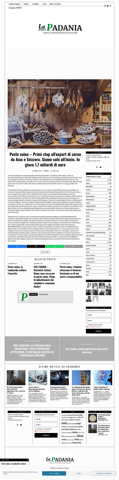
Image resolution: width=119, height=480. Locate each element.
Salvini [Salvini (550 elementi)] (80, 436)
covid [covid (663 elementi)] (64, 423)
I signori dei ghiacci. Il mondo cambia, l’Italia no (102, 388)
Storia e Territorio (90, 255)
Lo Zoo (87, 222)
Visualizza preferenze (104, 473)
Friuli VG (88, 203)
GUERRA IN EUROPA (91, 206)
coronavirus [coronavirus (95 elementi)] (77, 420)
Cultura (88, 183)
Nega (79, 473)
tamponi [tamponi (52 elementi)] (72, 439)
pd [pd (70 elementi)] (83, 432)
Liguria (87, 219)
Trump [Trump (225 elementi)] (76, 439)
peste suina (45, 252)
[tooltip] (105, 6)
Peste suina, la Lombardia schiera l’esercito (17, 270)
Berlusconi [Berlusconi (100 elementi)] (76, 415)
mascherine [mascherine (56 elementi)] (64, 432)
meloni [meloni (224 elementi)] (74, 432)
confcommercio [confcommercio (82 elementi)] (65, 420)
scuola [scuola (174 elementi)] (63, 439)
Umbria (88, 265)
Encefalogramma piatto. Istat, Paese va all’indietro (58, 388)
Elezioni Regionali (90, 196)
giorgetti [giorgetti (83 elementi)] (76, 427)
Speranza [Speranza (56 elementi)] (68, 439)
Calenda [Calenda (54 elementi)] (66, 417)
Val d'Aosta (88, 268)
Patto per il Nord (90, 236)
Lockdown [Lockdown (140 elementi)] (71, 429)
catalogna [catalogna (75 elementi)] (70, 417)
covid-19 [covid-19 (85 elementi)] (69, 424)
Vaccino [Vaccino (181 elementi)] (75, 442)
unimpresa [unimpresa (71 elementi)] (63, 443)
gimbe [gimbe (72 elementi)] (72, 427)
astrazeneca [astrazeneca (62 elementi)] (64, 415)
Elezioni (88, 193)
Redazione (33, 294)
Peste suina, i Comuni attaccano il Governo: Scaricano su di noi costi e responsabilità (71, 271)
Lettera (88, 213)
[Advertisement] (59, 61)
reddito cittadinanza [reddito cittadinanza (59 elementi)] (69, 436)
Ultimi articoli (43, 294)
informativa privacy (94, 327)
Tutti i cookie (54, 473)
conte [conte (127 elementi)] (71, 419)
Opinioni (88, 229)
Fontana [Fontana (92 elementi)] (63, 426)
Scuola (87, 252)
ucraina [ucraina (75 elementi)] (81, 440)
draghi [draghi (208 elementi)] (78, 423)
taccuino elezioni (90, 258)
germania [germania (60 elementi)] (68, 426)
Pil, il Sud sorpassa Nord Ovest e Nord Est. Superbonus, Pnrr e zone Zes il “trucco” (16, 390)
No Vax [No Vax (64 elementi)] (78, 432)
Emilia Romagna (90, 200)
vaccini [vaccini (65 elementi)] (70, 443)
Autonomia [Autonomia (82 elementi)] (70, 415)
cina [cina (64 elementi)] (76, 417)
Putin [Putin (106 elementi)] (62, 436)
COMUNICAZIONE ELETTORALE (93, 177)
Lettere (88, 216)
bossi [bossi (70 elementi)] (62, 417)
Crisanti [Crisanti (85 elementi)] (74, 424)
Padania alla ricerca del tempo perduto (95, 232)
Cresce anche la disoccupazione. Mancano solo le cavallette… (37, 389)
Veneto (87, 272)
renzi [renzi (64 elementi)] (75, 436)
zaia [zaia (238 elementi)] (79, 442)
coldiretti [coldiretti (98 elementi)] (80, 417)
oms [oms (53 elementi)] (82, 432)
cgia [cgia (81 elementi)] (74, 417)
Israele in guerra (90, 209)
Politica (88, 242)
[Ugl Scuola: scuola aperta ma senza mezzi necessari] (87, 348)
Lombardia (88, 226)
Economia (46, 171)
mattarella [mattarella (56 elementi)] (69, 432)
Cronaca (88, 180)
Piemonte (88, 239)
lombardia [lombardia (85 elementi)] (77, 429)
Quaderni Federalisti (91, 245)
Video (87, 275)
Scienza (88, 249)
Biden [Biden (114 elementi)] (81, 415)
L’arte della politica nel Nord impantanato (104, 417)
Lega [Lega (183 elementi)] (66, 429)
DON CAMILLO (89, 186)
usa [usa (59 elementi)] (67, 443)
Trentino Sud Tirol (90, 262)
